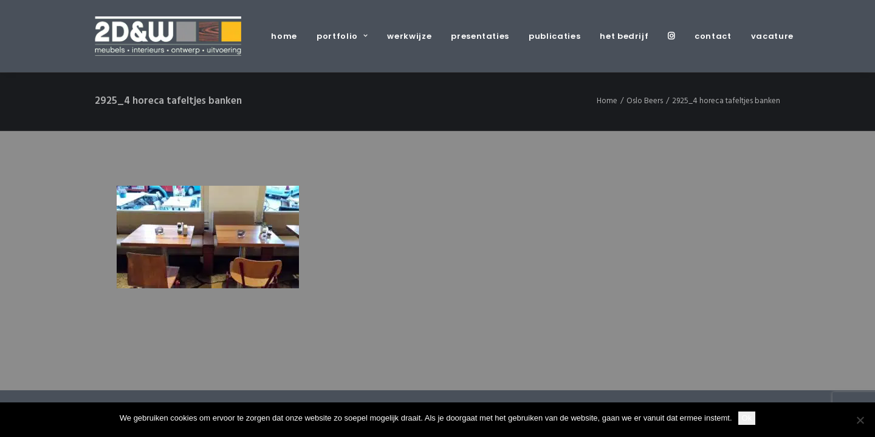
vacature (772, 36)
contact (713, 36)
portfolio (342, 36)
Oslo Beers (644, 101)
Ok (747, 417)
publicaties (554, 36)
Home (607, 101)
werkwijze (409, 36)
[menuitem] (288, 36)
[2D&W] (168, 36)
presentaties (480, 36)
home (284, 36)
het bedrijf (624, 36)
